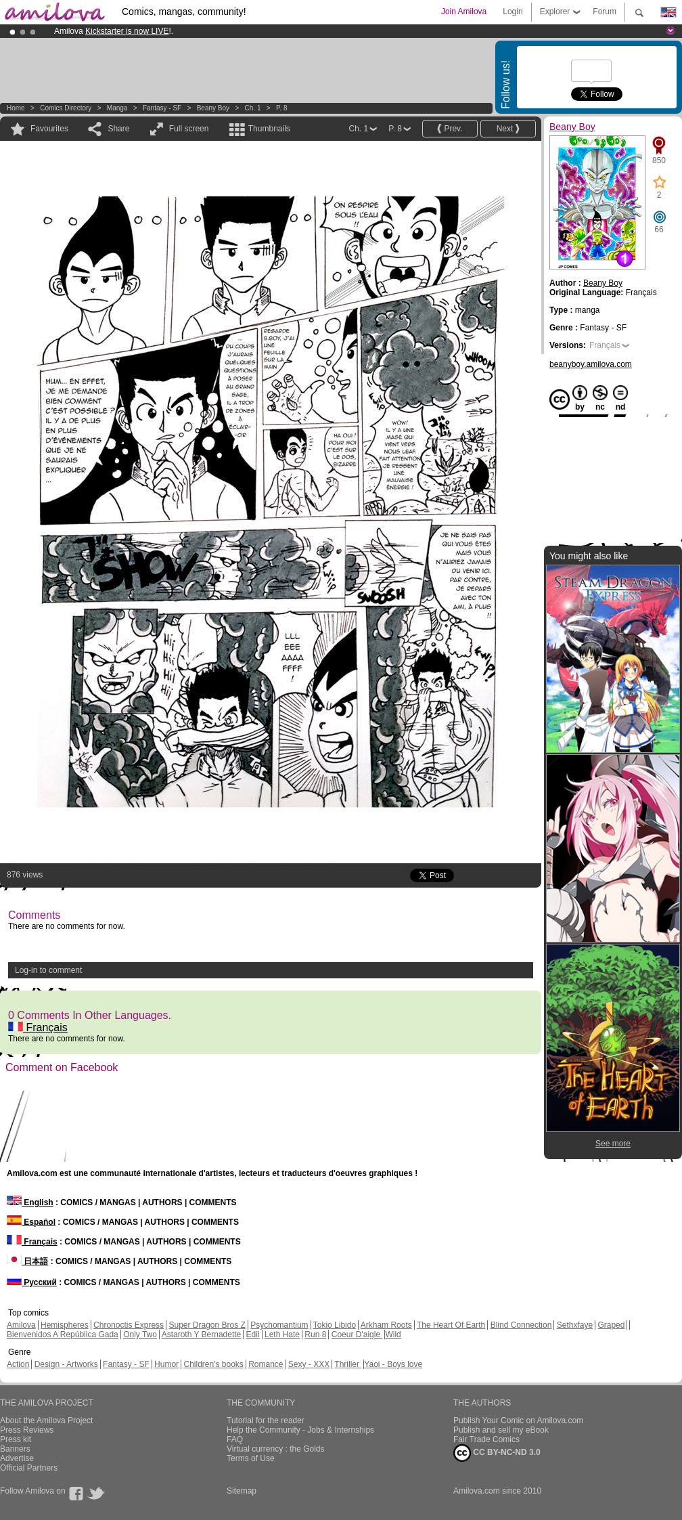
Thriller (347, 1364)
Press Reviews (26, 1430)
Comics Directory (65, 108)
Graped (610, 1325)
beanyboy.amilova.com (590, 364)
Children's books (213, 1364)
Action (18, 1364)
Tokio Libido (334, 1325)
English (30, 1202)
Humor (166, 1364)
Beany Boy (213, 108)
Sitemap (241, 1491)
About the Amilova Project (46, 1420)
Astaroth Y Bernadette (202, 1334)
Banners (15, 1449)
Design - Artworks (66, 1364)
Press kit (15, 1439)
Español (31, 1222)
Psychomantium (279, 1325)
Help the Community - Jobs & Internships (300, 1430)
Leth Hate (282, 1334)
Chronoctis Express (128, 1325)
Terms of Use (251, 1458)
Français (38, 1027)
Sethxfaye (575, 1325)
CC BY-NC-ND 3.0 (497, 1453)
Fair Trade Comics (486, 1439)
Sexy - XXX (308, 1364)
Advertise (17, 1458)
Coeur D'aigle (357, 1334)
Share (118, 128)
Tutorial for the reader (265, 1420)
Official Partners (29, 1468)
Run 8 (315, 1334)
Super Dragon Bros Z (206, 1325)
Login (512, 11)
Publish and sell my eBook (501, 1430)
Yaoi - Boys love (393, 1364)
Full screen (189, 128)
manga (117, 108)
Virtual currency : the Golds (276, 1449)
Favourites (49, 128)
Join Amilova (463, 11)
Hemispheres (65, 1325)
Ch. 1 (253, 108)
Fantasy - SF (162, 108)
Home (16, 108)
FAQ (235, 1439)
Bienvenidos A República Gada (62, 1334)
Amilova (21, 1325)
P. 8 (282, 108)
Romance (265, 1364)
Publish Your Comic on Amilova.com (518, 1420)
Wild (393, 1334)
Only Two (140, 1334)
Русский (32, 1282)
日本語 (27, 1261)
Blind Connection (521, 1325)
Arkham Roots (386, 1325)
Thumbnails (269, 128)
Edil (253, 1334)
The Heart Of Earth (451, 1325)
